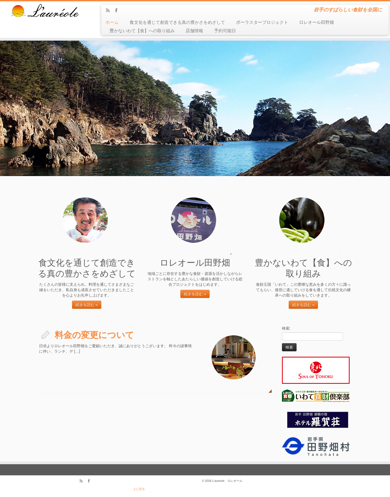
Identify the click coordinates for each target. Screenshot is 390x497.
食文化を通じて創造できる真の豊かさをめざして (177, 22)
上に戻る (139, 488)
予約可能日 (225, 30)
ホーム (112, 22)
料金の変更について (94, 335)
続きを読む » (87, 305)
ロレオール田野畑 (316, 22)
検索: (286, 328)
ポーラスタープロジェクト (262, 22)
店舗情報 (194, 30)
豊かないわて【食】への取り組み (142, 30)
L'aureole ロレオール (227, 480)
